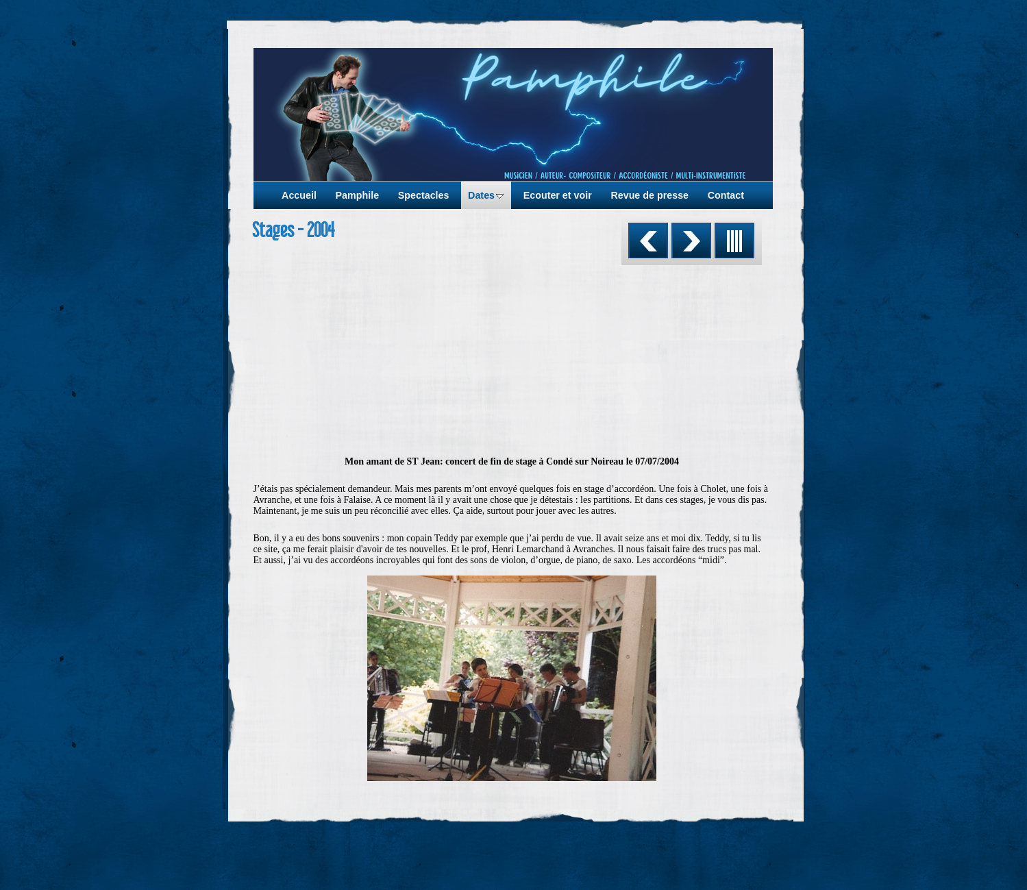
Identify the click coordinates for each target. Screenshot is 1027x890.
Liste (734, 240)
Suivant (691, 240)
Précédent (648, 240)
